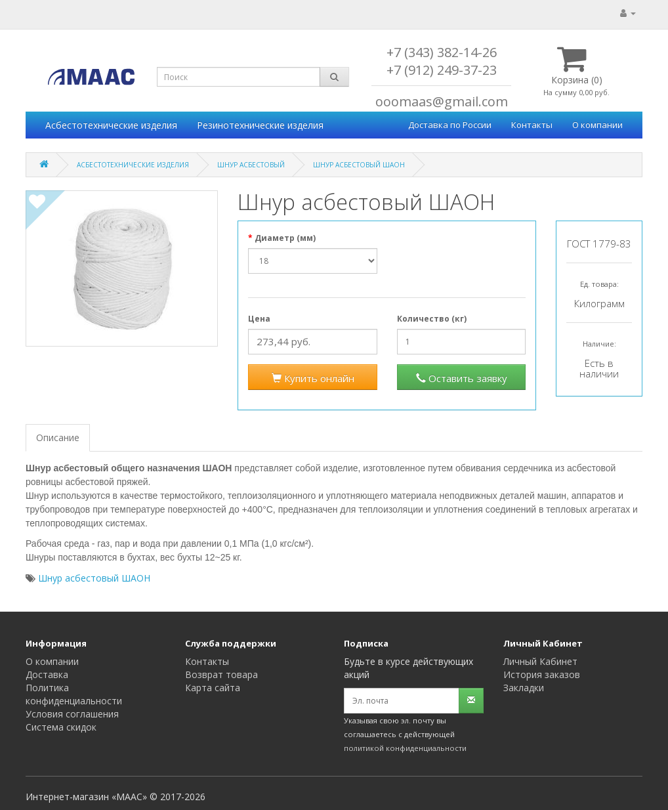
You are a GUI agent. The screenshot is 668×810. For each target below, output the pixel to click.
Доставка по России (449, 125)
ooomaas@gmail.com (441, 101)
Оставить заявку (461, 378)
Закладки (523, 687)
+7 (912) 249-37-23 (441, 70)
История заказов (541, 674)
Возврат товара (221, 674)
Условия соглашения (72, 714)
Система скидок (61, 727)
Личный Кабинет (540, 661)
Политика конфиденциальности (74, 694)
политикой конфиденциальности (405, 748)
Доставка (47, 674)
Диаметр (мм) (285, 238)
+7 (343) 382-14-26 (441, 52)
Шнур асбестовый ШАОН (94, 578)
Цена (259, 318)
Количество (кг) (432, 318)
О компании (597, 125)
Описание (57, 437)
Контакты (532, 125)
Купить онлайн (313, 378)
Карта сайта (212, 687)
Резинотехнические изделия (260, 125)
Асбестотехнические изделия (111, 125)
